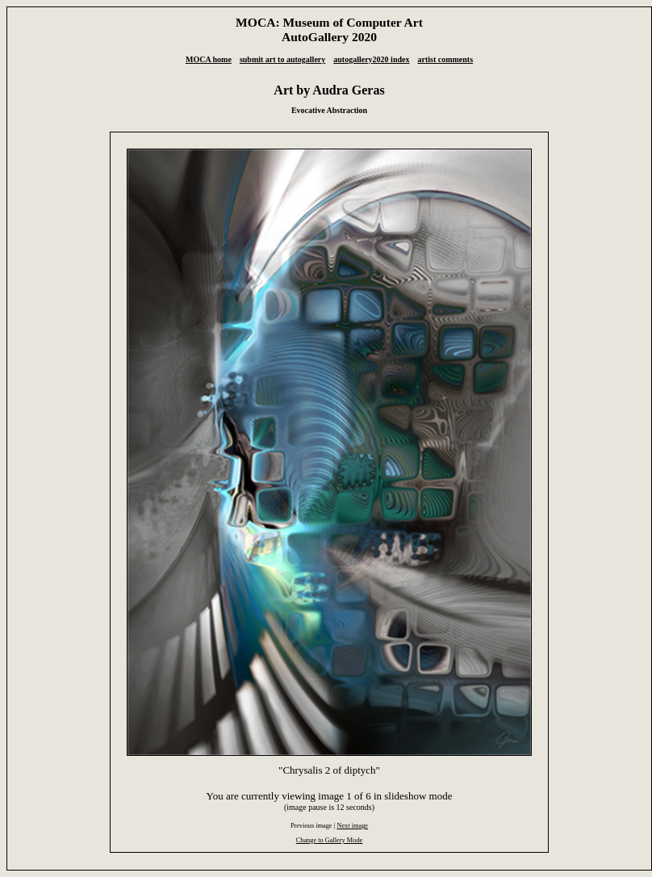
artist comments (445, 59)
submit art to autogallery (282, 59)
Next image (352, 825)
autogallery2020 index (371, 59)
